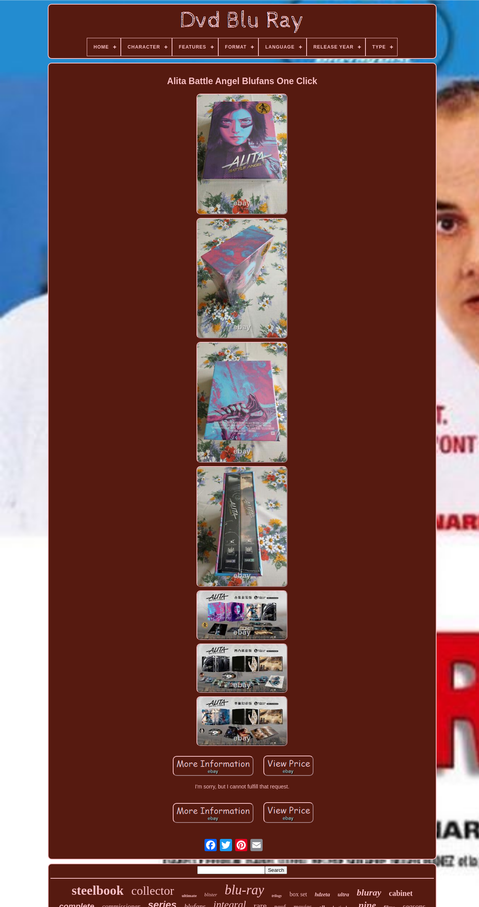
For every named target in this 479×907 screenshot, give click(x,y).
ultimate (189, 895)
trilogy (277, 896)
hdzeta (322, 894)
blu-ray (244, 890)
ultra (343, 894)
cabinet (400, 893)
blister (211, 894)
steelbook (97, 890)
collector (152, 890)
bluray (369, 892)
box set (298, 894)
